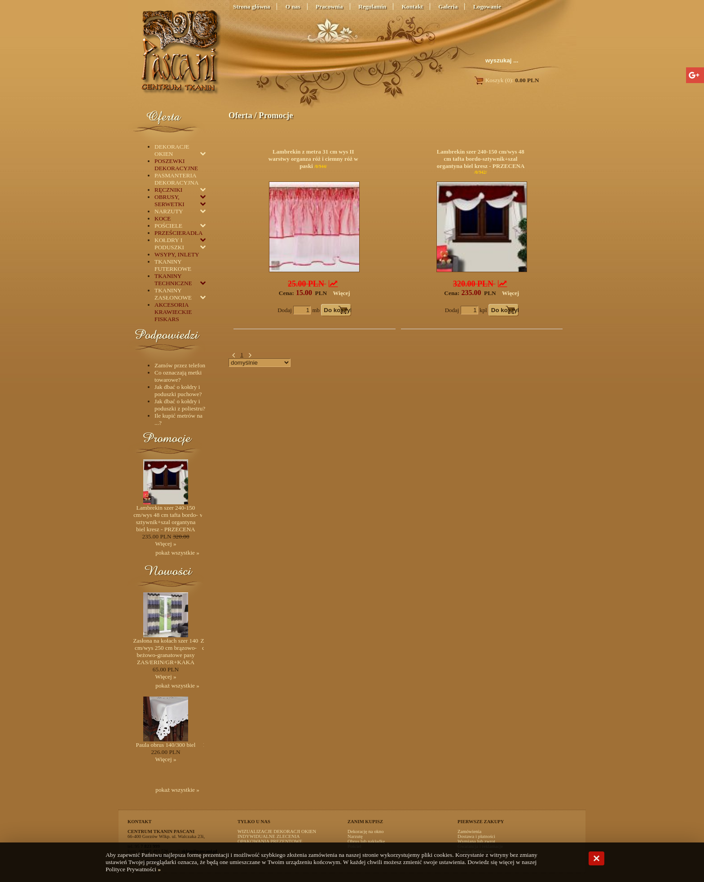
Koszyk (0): (506, 80)
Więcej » (165, 543)
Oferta (240, 115)
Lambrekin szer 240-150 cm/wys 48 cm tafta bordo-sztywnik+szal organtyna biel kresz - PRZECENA (480, 158)
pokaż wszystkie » (177, 552)
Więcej (341, 293)
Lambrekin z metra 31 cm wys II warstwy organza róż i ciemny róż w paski (313, 158)
